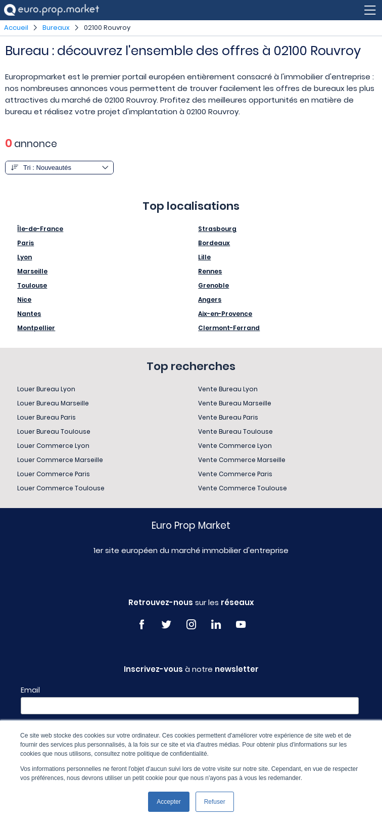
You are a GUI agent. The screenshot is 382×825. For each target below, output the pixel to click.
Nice (24, 299)
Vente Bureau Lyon (228, 389)
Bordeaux (214, 243)
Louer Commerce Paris (53, 474)
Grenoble (213, 285)
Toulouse (32, 285)
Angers (209, 299)
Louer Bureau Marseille (53, 403)
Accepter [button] (168, 801)
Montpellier (36, 328)
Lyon (24, 257)
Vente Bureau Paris (228, 417)
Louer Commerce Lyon (53, 445)
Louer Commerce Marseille (60, 459)
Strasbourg (217, 228)
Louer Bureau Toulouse (53, 431)
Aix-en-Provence (225, 313)
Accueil (16, 27)
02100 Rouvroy (107, 27)
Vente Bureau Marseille (234, 403)
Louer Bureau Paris (46, 417)
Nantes (29, 313)
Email (30, 690)
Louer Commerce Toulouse (61, 488)
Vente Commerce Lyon (235, 445)
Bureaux (56, 27)
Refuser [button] (214, 801)
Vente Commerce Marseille (241, 459)
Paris (25, 243)
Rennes (210, 271)
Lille (204, 257)
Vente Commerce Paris (235, 474)
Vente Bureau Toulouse (235, 431)
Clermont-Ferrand (229, 328)
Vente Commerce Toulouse (242, 488)
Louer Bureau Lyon (46, 389)
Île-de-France (40, 228)
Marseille (32, 271)
